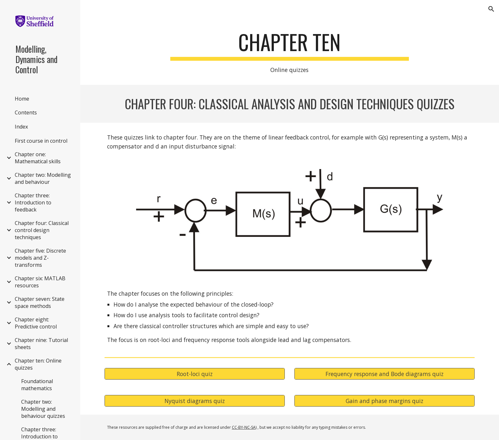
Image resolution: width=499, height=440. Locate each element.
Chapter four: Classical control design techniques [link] (42, 230)
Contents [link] (26, 112)
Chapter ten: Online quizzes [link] (38, 364)
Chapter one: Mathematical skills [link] (38, 158)
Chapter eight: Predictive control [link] (36, 323)
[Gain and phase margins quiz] (384, 401)
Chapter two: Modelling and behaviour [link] (43, 178)
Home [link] (22, 98)
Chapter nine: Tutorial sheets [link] (41, 344)
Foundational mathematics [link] (37, 385)
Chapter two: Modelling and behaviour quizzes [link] (43, 408)
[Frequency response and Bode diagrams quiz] (384, 374)
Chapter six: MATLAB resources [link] (40, 282)
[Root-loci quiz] (194, 374)
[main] (289, 52)
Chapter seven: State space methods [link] (39, 302)
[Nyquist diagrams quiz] (194, 401)
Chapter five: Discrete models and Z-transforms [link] (40, 257)
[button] (491, 9)
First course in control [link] (41, 140)
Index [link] (21, 126)
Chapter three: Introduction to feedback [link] (33, 202)
